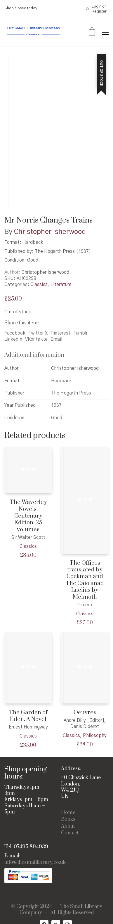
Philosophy (95, 735)
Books (68, 819)
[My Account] (97, 9)
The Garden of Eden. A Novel (28, 716)
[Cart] (92, 32)
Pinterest (60, 333)
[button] (105, 32)
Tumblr (80, 333)
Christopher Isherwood (50, 231)
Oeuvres (85, 712)
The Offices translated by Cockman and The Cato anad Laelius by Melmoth (84, 580)
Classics (39, 284)
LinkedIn (13, 339)
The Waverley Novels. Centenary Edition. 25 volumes (28, 516)
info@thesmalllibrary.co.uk (35, 862)
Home (68, 813)
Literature (61, 284)
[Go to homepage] (33, 32)
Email (56, 339)
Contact (70, 833)
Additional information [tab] (34, 355)
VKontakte (36, 339)
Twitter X (38, 333)
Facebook (14, 333)
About (68, 826)
